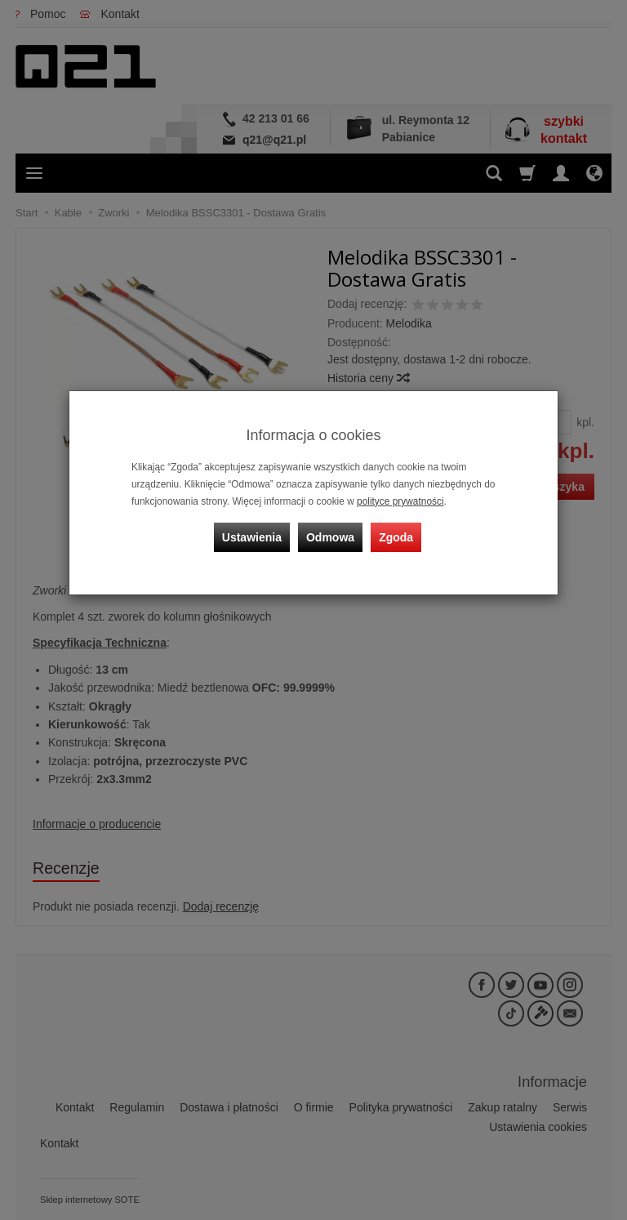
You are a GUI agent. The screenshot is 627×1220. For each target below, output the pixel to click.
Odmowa (330, 537)
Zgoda (396, 537)
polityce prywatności (400, 501)
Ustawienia (252, 537)
